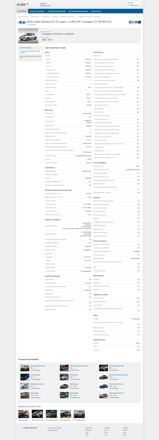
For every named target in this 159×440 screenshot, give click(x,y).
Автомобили (22, 11)
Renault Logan (74, 384)
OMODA (125, 427)
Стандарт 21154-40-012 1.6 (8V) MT (89, 16)
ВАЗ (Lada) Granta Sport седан (118, 374)
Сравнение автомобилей (56, 11)
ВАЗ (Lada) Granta (37, 415)
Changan (107, 427)
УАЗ (87, 434)
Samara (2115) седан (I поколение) (63, 16)
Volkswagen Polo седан (116, 393)
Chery (106, 430)
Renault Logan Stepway (116, 384)
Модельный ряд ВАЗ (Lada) (29, 406)
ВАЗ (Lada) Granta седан (116, 365)
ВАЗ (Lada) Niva (65, 415)
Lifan (124, 432)
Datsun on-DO (34, 393)
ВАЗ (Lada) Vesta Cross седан (79, 365)
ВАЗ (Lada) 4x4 (23, 415)
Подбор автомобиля (37, 11)
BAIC (124, 434)
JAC (105, 434)
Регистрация (134, 5)
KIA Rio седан (74, 374)
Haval (106, 432)
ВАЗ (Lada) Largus (52, 415)
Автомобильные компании (78, 11)
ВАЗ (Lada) (46, 16)
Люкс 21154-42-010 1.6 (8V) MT (29, 56)
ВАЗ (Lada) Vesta (79, 415)
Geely (87, 432)
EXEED (125, 430)
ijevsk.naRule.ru (23, 16)
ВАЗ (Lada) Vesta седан (37, 365)
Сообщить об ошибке (54, 427)
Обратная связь (53, 430)
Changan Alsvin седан (37, 384)
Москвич (88, 430)
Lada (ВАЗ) (89, 427)
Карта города (96, 11)
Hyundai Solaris (35, 374)
